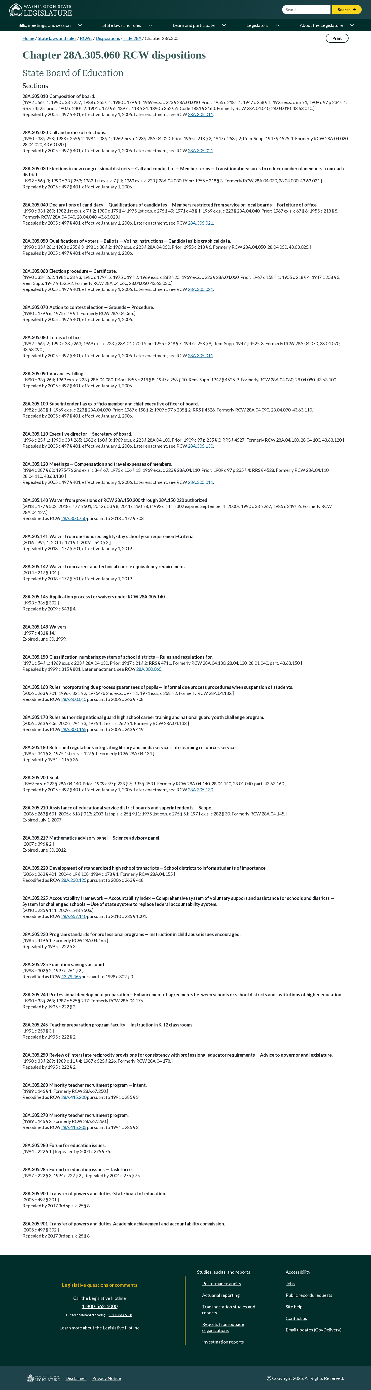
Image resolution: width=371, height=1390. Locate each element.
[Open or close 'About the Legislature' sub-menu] (352, 25)
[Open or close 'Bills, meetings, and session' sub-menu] (80, 25)
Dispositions (108, 38)
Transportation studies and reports (228, 1309)
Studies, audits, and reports (223, 1272)
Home (28, 38)
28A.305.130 (200, 446)
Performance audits (221, 1283)
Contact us (296, 1318)
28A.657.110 (73, 916)
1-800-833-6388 (120, 1315)
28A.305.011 (200, 114)
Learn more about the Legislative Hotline (99, 1327)
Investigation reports (223, 1342)
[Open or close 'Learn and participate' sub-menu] (224, 25)
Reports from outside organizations (223, 1327)
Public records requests (309, 1295)
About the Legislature (321, 25)
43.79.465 (71, 976)
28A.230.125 (73, 880)
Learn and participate (194, 25)
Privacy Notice (106, 1378)
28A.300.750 (73, 518)
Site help (294, 1306)
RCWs (86, 38)
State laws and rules (121, 25)
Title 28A (132, 38)
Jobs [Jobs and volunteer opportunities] (290, 1283)
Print (337, 38)
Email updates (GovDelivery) (314, 1329)
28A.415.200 (73, 1097)
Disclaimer (75, 1378)
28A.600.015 (73, 699)
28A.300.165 (73, 729)
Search (347, 9)
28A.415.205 (73, 1127)
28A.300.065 (148, 669)
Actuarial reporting (221, 1295)
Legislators (257, 25)
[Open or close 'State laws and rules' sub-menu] (150, 25)
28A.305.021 (200, 150)
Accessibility (298, 1272)
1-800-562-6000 (100, 1306)
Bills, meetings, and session (44, 25)
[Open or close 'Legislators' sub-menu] (277, 25)
